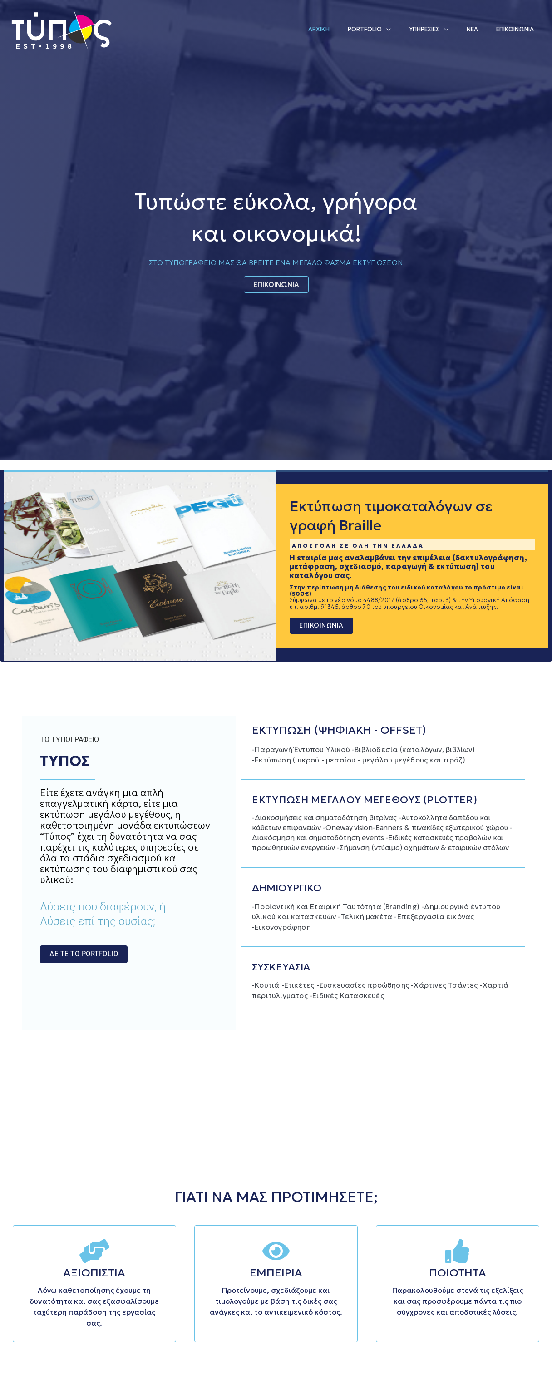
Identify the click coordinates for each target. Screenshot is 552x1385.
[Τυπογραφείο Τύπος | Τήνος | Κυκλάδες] (61, 28)
